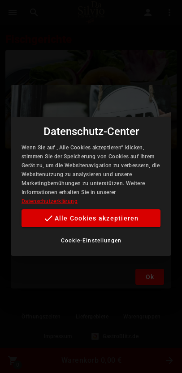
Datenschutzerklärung (50, 201)
